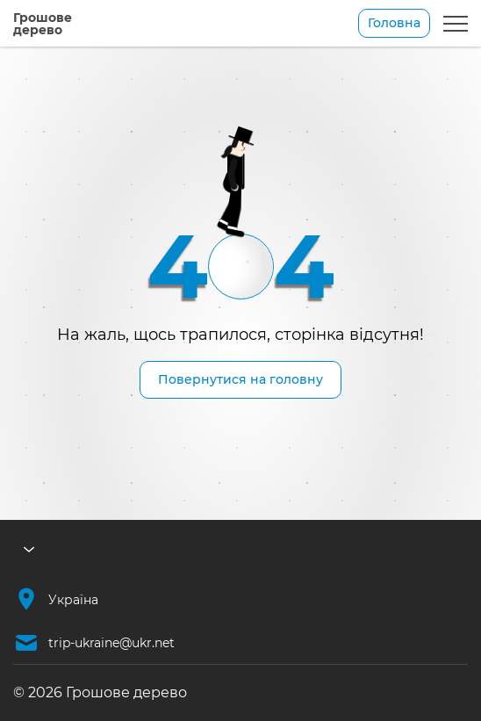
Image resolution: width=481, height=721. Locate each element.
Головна (394, 23)
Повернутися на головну (240, 379)
